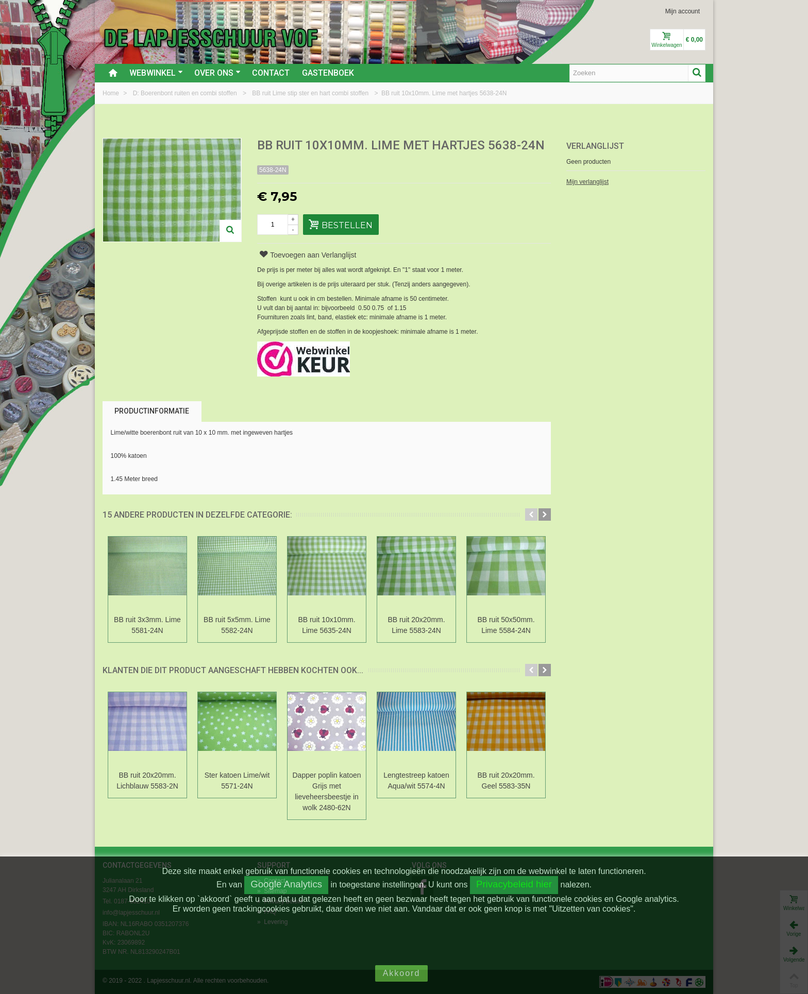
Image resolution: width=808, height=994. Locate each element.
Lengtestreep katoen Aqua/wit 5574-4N (416, 780)
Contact (271, 73)
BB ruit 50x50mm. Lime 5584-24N (505, 625)
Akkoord (401, 973)
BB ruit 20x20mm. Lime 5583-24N (416, 625)
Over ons (217, 73)
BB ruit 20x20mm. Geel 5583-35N (505, 780)
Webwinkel (156, 73)
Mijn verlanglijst (587, 181)
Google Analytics (286, 884)
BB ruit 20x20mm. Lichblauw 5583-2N (147, 780)
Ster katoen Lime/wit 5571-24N (237, 780)
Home (112, 93)
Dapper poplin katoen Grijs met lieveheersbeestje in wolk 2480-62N (327, 791)
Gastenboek (328, 73)
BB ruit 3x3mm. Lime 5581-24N (147, 625)
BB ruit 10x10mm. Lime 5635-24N (326, 625)
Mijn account (682, 11)
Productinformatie (151, 411)
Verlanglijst (595, 146)
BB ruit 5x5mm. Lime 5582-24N (237, 625)
